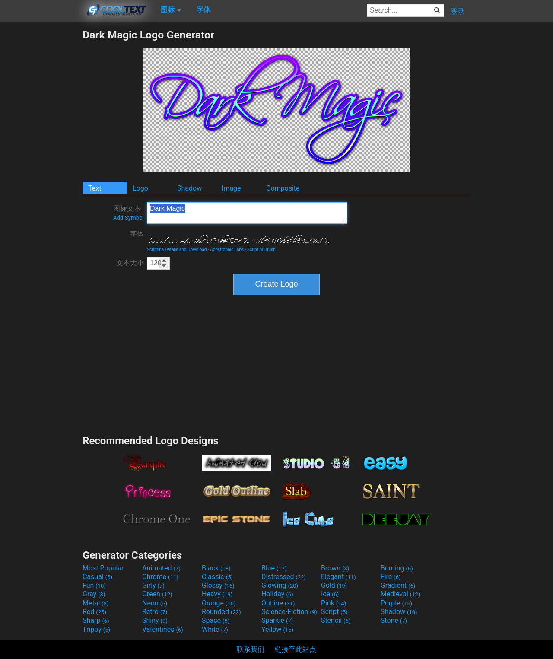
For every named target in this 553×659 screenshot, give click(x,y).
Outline (278, 603)
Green (157, 594)
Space (215, 620)
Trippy (96, 629)
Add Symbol (128, 217)
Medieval (400, 594)
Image (231, 188)
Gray (94, 594)
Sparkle (277, 620)
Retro (154, 612)
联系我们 (250, 649)
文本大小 (130, 263)
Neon (154, 603)
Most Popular (103, 568)
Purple (396, 603)
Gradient (398, 585)
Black (216, 568)
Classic (217, 577)
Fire (391, 577)
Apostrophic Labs (227, 249)
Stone (394, 620)
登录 (457, 11)
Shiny (155, 620)
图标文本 (128, 212)
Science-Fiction (289, 612)
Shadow (189, 188)
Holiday (277, 594)
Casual (97, 577)
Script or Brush (261, 249)
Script (334, 612)
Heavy (217, 594)
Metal (96, 603)
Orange (219, 603)
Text (94, 188)
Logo (140, 188)
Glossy (218, 585)
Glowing (279, 585)
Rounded (221, 612)
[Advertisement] (41, 158)
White (215, 629)
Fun (94, 585)
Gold (334, 585)
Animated (161, 568)
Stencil (335, 620)
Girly (153, 585)
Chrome (160, 577)
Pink (333, 603)
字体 (137, 234)
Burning (397, 568)
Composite (283, 188)
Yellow (277, 629)
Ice (330, 594)
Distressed (283, 577)
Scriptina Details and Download (177, 249)
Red (94, 612)
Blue (274, 568)
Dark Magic (247, 213)
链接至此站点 (295, 649)
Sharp (96, 620)
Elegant (338, 577)
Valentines (162, 629)
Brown (335, 568)
